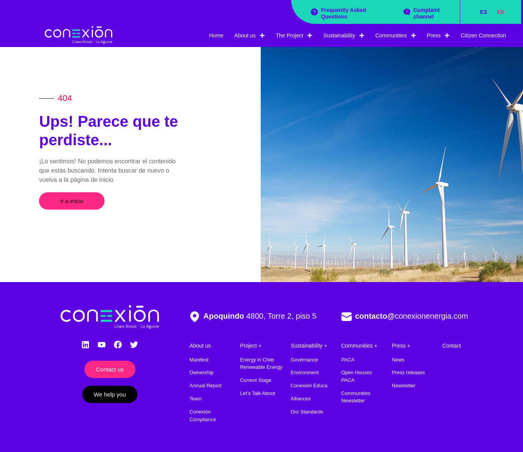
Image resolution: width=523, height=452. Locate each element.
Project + (251, 346)
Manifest (198, 360)
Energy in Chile (257, 360)
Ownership (201, 372)
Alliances (301, 399)
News (398, 360)
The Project (294, 35)
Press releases (408, 372)
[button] (71, 201)
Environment (305, 372)
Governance (304, 360)
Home (216, 35)
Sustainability (343, 35)
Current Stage (255, 380)
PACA (347, 360)
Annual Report (205, 385)
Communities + (359, 346)
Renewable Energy (261, 367)
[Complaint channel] (406, 11)
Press (438, 35)
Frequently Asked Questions (343, 13)
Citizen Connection (483, 35)
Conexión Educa (309, 385)
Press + (401, 346)
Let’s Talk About (257, 393)
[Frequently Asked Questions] (314, 11)
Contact (451, 346)
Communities (395, 35)
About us (250, 35)
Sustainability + (309, 346)
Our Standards (307, 412)
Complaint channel (426, 13)
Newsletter (403, 385)
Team (195, 399)
